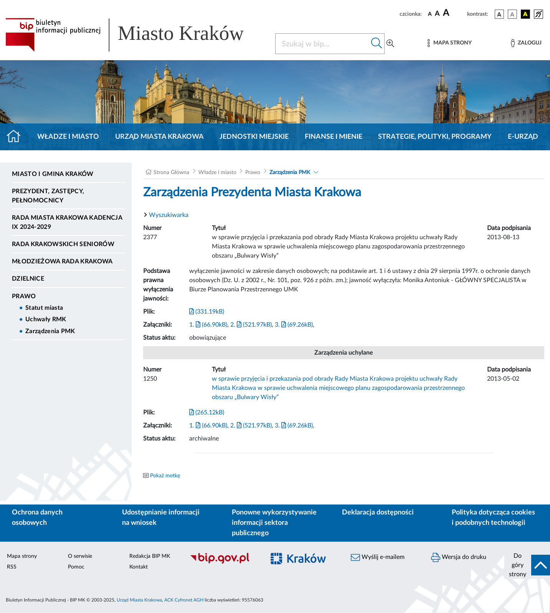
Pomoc (76, 567)
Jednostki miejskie (254, 136)
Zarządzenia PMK (50, 331)
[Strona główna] (17, 137)
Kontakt (138, 567)
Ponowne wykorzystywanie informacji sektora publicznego (274, 523)
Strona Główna (171, 172)
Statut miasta (44, 308)
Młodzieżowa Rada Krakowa (62, 261)
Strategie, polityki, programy (435, 136)
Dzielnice (28, 279)
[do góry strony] (527, 565)
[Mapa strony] (449, 43)
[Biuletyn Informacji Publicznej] (223, 562)
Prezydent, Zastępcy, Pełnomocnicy (48, 196)
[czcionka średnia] (437, 14)
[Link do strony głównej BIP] (136, 35)
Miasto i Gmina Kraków (53, 174)
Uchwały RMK (45, 319)
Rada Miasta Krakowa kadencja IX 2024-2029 (67, 222)
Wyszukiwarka (168, 215)
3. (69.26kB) (294, 325)
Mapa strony (22, 556)
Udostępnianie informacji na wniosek (161, 517)
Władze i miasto (68, 136)
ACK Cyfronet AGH (183, 600)
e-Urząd (523, 136)
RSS (12, 567)
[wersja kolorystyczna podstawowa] (499, 14)
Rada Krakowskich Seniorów (63, 244)
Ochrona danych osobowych (37, 517)
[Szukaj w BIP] (322, 43)
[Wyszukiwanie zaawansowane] (390, 44)
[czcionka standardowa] (430, 13)
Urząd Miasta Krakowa (159, 136)
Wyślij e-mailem (378, 557)
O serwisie (80, 556)
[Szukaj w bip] (377, 43)
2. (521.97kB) (251, 325)
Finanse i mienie (333, 136)
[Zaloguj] (526, 43)
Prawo (24, 296)
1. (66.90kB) (208, 325)
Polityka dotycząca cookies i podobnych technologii (493, 517)
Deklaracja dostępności (378, 512)
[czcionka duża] (454, 13)
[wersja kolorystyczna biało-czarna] (512, 14)
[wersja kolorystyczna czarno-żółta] (525, 14)
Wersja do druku (458, 557)
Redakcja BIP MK (149, 556)
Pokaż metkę (165, 475)
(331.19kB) (206, 312)
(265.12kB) (206, 412)
